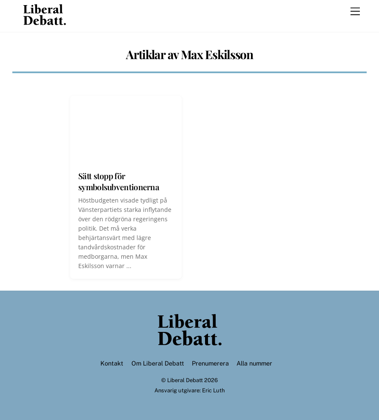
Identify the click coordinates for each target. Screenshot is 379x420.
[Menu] (355, 11)
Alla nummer (254, 363)
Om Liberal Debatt (157, 363)
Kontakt (111, 363)
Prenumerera (210, 363)
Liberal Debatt (185, 380)
